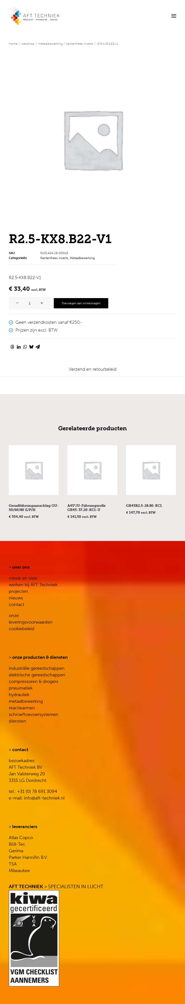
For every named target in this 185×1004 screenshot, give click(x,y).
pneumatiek (21, 688)
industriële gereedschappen (37, 668)
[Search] (158, 16)
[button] (174, 16)
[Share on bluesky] (31, 347)
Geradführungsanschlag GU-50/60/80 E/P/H (34, 508)
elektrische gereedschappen (37, 675)
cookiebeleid (21, 628)
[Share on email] (38, 347)
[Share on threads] (12, 347)
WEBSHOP (27, 43)
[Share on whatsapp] (25, 347)
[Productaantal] (29, 303)
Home (13, 43)
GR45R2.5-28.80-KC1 (144, 506)
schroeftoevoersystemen (33, 714)
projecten (18, 591)
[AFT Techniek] (62, 16)
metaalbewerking (26, 701)
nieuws (16, 598)
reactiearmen (22, 708)
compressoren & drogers (33, 681)
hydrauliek (19, 694)
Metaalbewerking (50, 43)
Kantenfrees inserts (79, 43)
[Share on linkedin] (19, 347)
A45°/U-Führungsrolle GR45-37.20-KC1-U (86, 508)
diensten (17, 721)
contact (16, 604)
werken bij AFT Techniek (33, 584)
